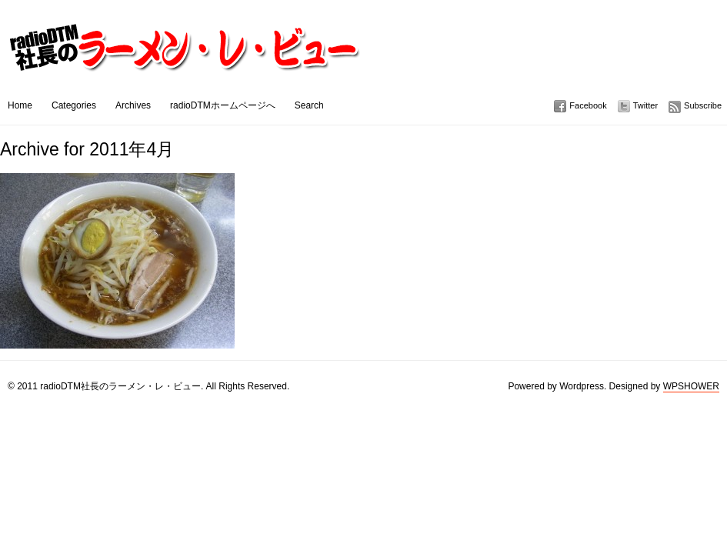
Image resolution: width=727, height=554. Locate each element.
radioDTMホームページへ (222, 105)
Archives (133, 105)
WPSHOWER (691, 386)
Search (309, 105)
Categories (74, 105)
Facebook (587, 105)
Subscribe (703, 105)
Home (20, 105)
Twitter (645, 105)
